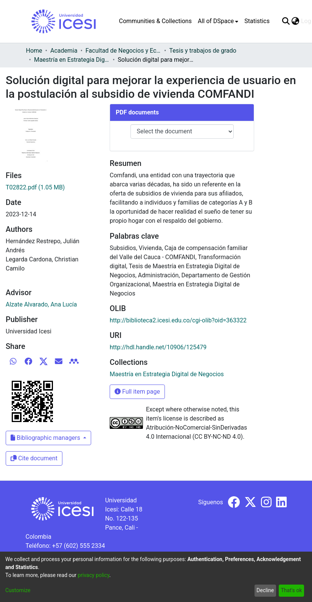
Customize (17, 590)
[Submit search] (286, 21)
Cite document (34, 458)
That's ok (291, 590)
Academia (64, 50)
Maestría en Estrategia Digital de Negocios (72, 59)
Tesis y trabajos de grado (202, 50)
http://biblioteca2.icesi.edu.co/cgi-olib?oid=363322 (178, 320)
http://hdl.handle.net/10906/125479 (158, 347)
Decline (265, 590)
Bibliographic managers (46, 437)
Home (34, 50)
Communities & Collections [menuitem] (155, 21)
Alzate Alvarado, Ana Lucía (41, 304)
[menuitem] (218, 21)
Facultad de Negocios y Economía (123, 50)
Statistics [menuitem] (257, 21)
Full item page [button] (137, 391)
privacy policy (93, 575)
